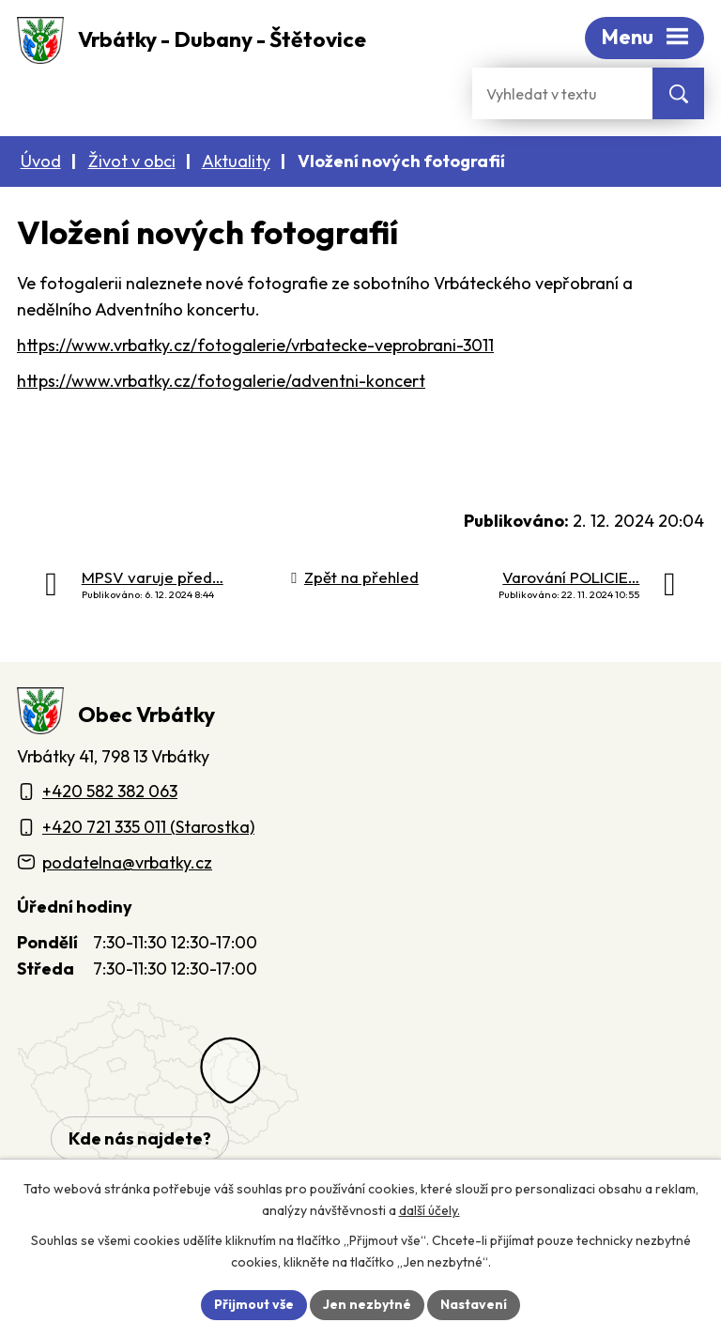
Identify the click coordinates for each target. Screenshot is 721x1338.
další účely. (429, 1210)
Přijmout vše (254, 1304)
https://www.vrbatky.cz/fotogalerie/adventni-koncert (221, 381)
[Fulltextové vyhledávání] (562, 93)
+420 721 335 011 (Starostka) (148, 827)
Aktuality (236, 161)
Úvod (41, 161)
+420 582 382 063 (109, 791)
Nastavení (473, 1304)
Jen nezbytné (367, 1304)
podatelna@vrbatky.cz (127, 862)
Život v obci (132, 161)
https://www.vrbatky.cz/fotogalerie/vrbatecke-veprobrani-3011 (255, 345)
